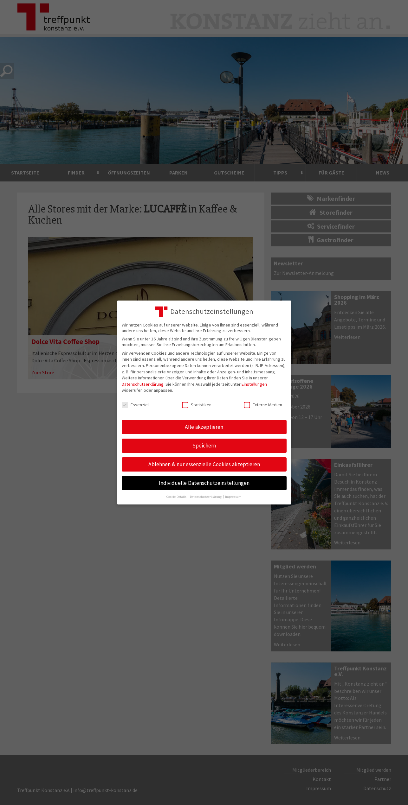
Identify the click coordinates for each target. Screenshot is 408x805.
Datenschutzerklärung (143, 384)
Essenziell (136, 405)
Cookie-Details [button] (176, 497)
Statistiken (196, 405)
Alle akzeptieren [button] (204, 426)
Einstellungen (254, 384)
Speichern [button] (204, 445)
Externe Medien (263, 405)
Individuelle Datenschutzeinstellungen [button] (204, 482)
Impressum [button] (233, 497)
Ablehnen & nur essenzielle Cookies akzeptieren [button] (204, 464)
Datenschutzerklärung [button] (206, 497)
